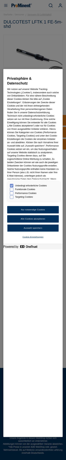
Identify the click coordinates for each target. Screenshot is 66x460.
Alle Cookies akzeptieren (33, 219)
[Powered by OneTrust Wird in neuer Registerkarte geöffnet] (22, 247)
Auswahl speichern (33, 228)
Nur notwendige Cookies (33, 210)
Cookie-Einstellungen (33, 237)
